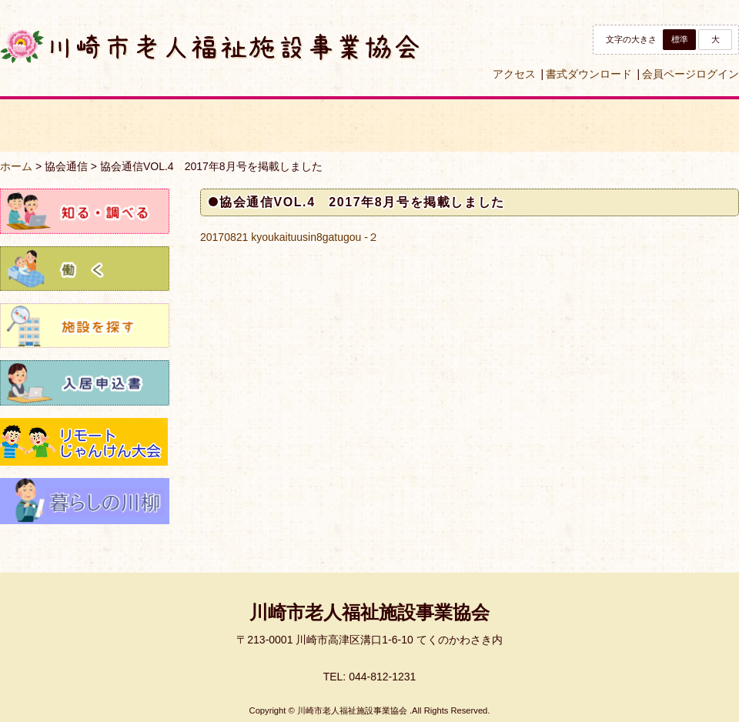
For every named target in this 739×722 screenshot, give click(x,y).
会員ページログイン (690, 74)
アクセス (514, 74)
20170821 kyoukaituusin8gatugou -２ (289, 237)
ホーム (16, 166)
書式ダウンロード (589, 74)
